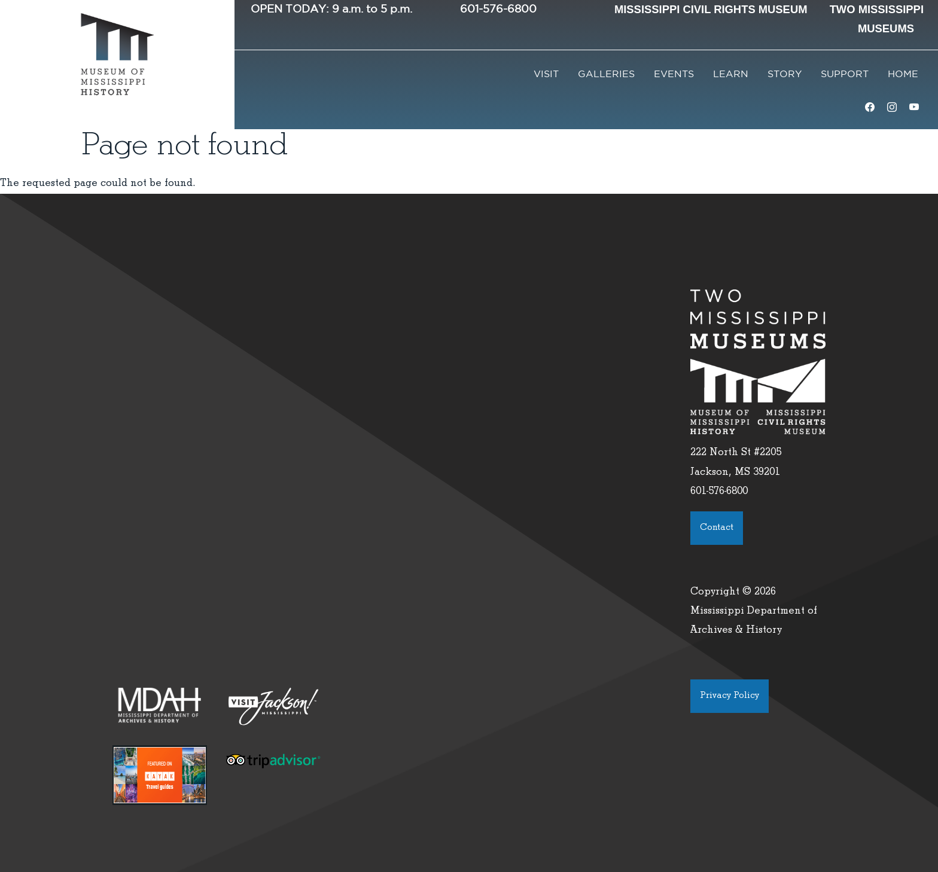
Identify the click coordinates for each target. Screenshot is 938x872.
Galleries (606, 74)
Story (785, 74)
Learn (730, 74)
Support (845, 74)
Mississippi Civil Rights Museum (711, 9)
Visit (546, 74)
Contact (716, 528)
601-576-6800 (498, 9)
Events (674, 74)
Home (903, 74)
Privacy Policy (729, 696)
